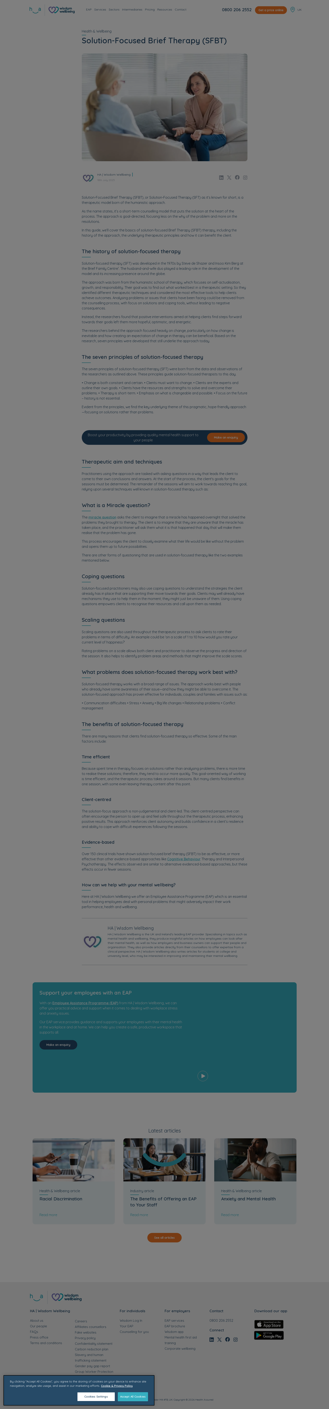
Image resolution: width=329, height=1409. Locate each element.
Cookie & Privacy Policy (117, 1385)
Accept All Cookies (133, 1396)
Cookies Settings (96, 1396)
